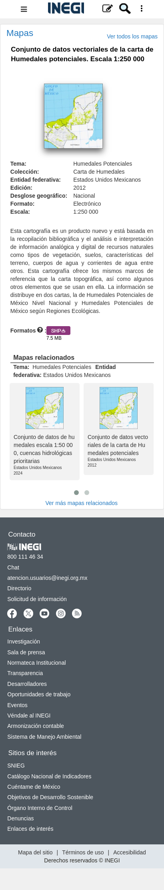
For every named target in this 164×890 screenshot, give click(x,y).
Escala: (20, 211)
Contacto (22, 534)
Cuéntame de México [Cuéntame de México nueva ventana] (33, 787)
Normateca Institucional (36, 662)
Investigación (23, 641)
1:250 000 (85, 211)
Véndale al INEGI (28, 715)
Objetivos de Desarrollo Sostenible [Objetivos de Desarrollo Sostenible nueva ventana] (50, 797)
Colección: (24, 171)
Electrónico (87, 203)
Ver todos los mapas (132, 36)
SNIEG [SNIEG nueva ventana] (16, 765)
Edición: (21, 187)
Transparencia (25, 673)
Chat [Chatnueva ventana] (13, 567)
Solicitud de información (37, 599)
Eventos (17, 705)
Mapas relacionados (43, 357)
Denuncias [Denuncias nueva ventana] (20, 818)
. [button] (30, 71)
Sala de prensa (26, 652)
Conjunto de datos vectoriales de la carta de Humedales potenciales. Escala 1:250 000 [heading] (82, 54)
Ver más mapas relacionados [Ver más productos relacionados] (82, 503)
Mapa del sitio (35, 852)
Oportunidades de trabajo (38, 694)
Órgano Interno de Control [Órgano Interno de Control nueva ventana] (39, 808)
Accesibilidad (129, 852)
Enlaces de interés (30, 829)
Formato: (22, 203)
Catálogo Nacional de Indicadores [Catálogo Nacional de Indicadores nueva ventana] (49, 776)
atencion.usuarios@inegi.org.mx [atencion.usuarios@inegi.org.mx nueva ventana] (47, 578)
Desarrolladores (27, 684)
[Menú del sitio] (82, 9)
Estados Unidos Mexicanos (107, 179)
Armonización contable (35, 726)
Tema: (18, 163)
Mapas (19, 33)
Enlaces (20, 629)
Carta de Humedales (98, 171)
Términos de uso (83, 852)
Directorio (19, 588)
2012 (79, 187)
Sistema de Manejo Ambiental (44, 737)
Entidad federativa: (35, 179)
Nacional (84, 195)
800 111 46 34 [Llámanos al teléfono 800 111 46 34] (25, 556)
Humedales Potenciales (102, 163)
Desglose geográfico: (38, 195)
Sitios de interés (32, 753)
